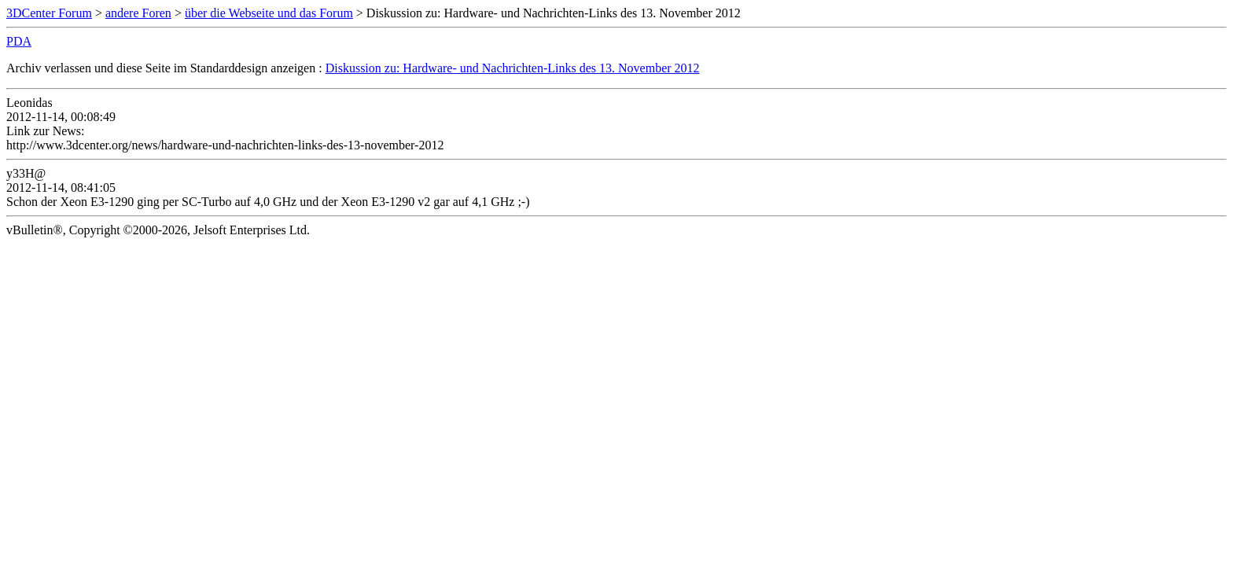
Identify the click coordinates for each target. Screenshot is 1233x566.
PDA (18, 41)
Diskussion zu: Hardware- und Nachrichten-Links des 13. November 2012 (513, 68)
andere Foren (138, 13)
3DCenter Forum (49, 13)
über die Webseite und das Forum (269, 13)
